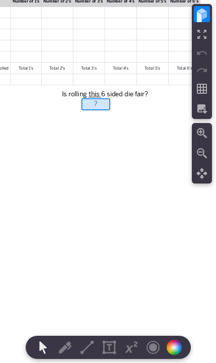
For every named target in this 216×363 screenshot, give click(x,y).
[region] (108, 181)
